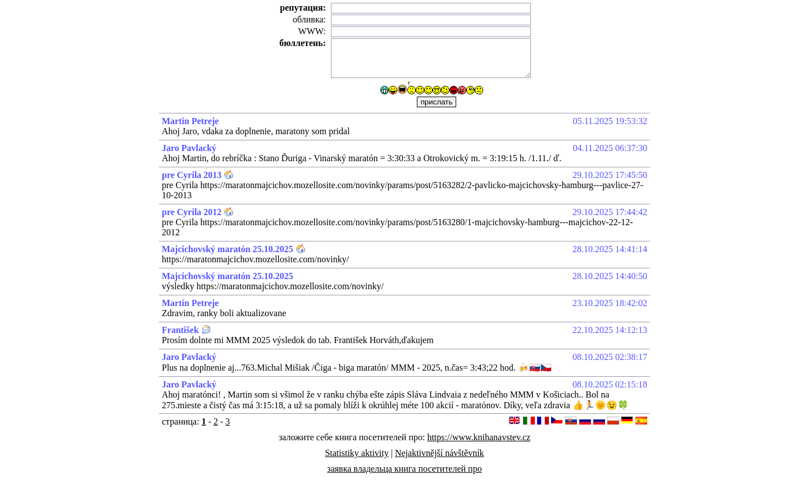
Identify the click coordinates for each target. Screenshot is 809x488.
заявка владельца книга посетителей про (404, 468)
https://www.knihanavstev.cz (478, 437)
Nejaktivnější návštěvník (439, 453)
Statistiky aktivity (356, 453)
